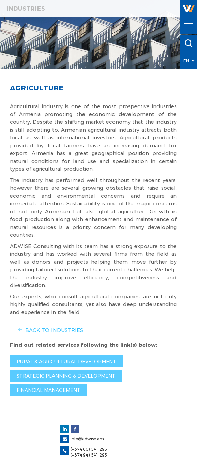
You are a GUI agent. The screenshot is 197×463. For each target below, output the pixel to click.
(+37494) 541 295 (89, 455)
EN (186, 60)
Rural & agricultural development (66, 362)
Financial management (48, 390)
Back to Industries (54, 330)
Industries (26, 8)
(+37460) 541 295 (89, 449)
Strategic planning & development (66, 376)
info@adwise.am (87, 438)
